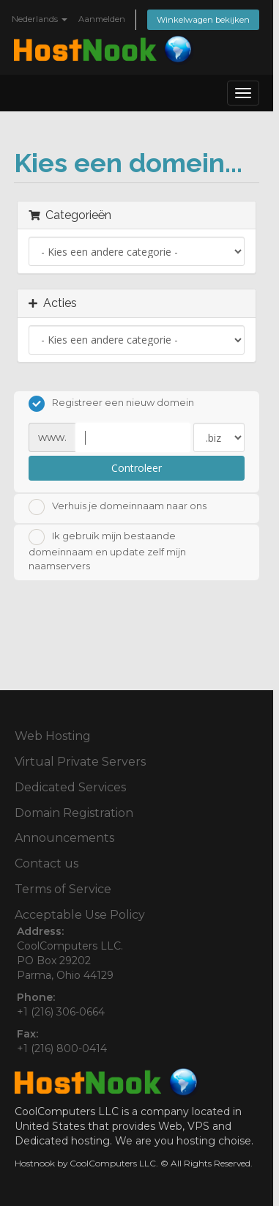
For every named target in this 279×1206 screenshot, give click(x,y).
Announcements (64, 838)
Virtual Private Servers (80, 762)
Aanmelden (101, 19)
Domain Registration (74, 813)
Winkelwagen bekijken (203, 20)
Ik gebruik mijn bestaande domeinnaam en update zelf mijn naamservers (107, 550)
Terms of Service (63, 889)
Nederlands (39, 19)
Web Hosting (53, 736)
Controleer (136, 468)
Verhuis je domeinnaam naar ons (118, 507)
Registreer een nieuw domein (111, 404)
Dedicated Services (70, 787)
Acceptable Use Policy (80, 915)
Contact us (46, 863)
